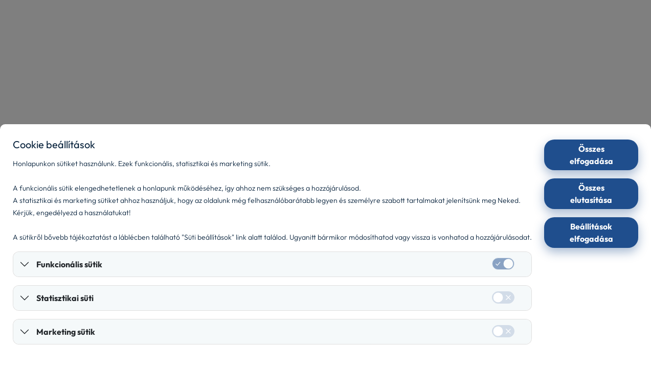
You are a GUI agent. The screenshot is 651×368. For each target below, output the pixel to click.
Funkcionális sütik (69, 264)
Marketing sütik (65, 332)
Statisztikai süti (65, 298)
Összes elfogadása (591, 155)
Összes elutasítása (591, 193)
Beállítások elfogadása (591, 232)
